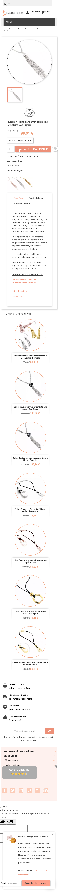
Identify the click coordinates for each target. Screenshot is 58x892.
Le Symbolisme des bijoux (24, 279)
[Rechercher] (27, 3)
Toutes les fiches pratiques (24, 282)
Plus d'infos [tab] (19, 198)
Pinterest (29, 790)
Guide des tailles (19, 291)
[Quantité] (10, 149)
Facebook (4, 790)
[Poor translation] (11, 822)
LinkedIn (45, 790)
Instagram (37, 790)
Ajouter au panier (33, 149)
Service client (18, 296)
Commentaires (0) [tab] (22, 203)
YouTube (21, 790)
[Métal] (20, 140)
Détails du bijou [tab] (36, 198)
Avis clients (19, 769)
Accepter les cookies (36, 883)
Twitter (12, 790)
